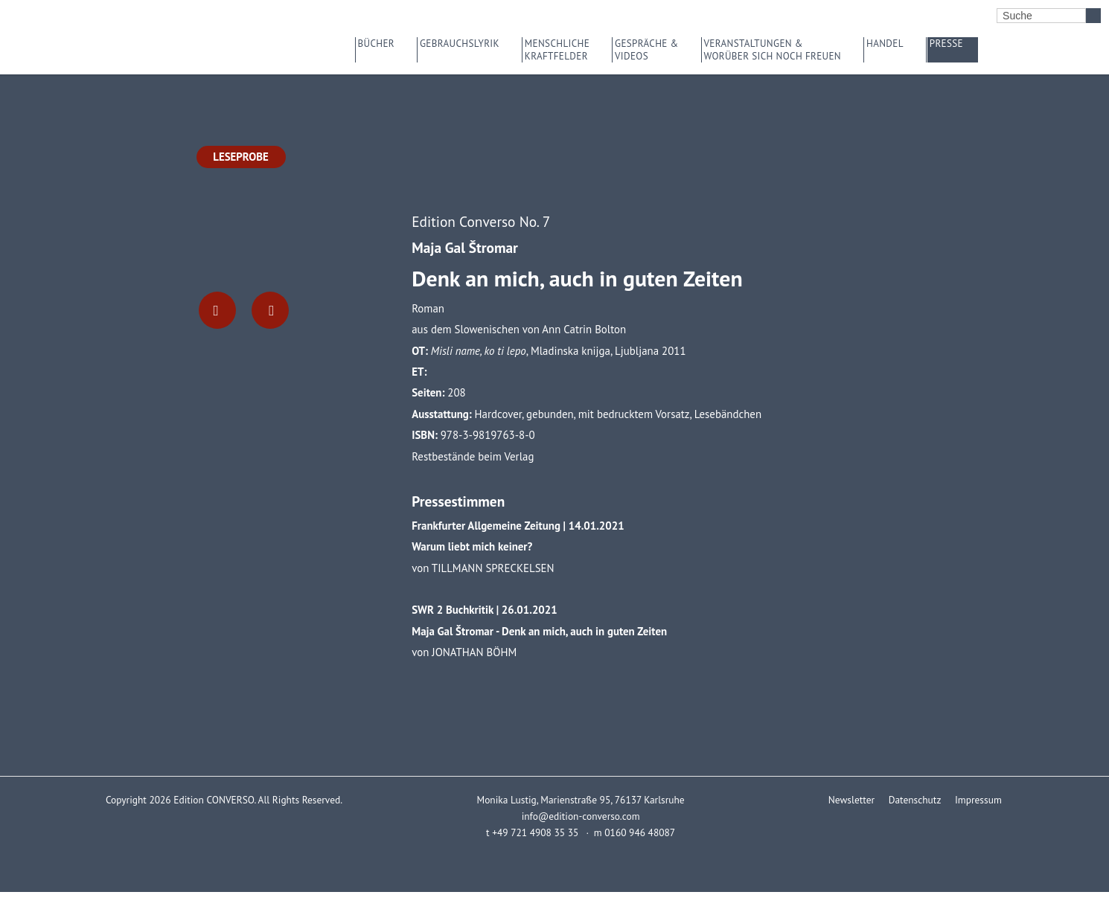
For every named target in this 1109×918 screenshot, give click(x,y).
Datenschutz (914, 799)
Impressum (977, 799)
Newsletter (851, 799)
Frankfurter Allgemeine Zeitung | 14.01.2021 (518, 526)
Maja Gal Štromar (465, 247)
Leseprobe (241, 157)
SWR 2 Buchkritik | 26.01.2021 (484, 610)
